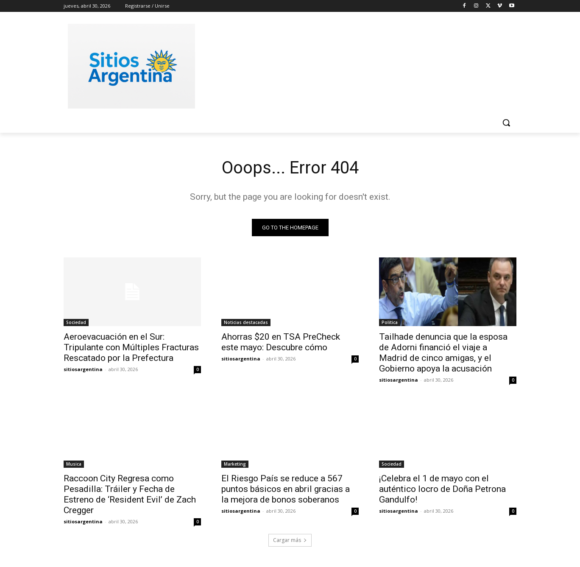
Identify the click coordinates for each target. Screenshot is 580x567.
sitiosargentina (83, 369)
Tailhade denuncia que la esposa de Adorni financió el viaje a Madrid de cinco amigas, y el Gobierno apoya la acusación (443, 353)
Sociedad (76, 322)
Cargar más (290, 540)
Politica (390, 322)
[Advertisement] (353, 65)
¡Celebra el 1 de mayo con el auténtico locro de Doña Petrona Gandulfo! (442, 489)
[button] (506, 122)
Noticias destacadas (246, 322)
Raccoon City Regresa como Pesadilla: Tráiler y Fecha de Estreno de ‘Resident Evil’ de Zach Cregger (130, 494)
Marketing (235, 464)
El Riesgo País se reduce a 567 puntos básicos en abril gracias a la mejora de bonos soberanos (285, 489)
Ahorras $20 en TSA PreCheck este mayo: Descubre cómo (280, 342)
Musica (73, 464)
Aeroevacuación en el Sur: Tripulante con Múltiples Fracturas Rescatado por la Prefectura (131, 347)
